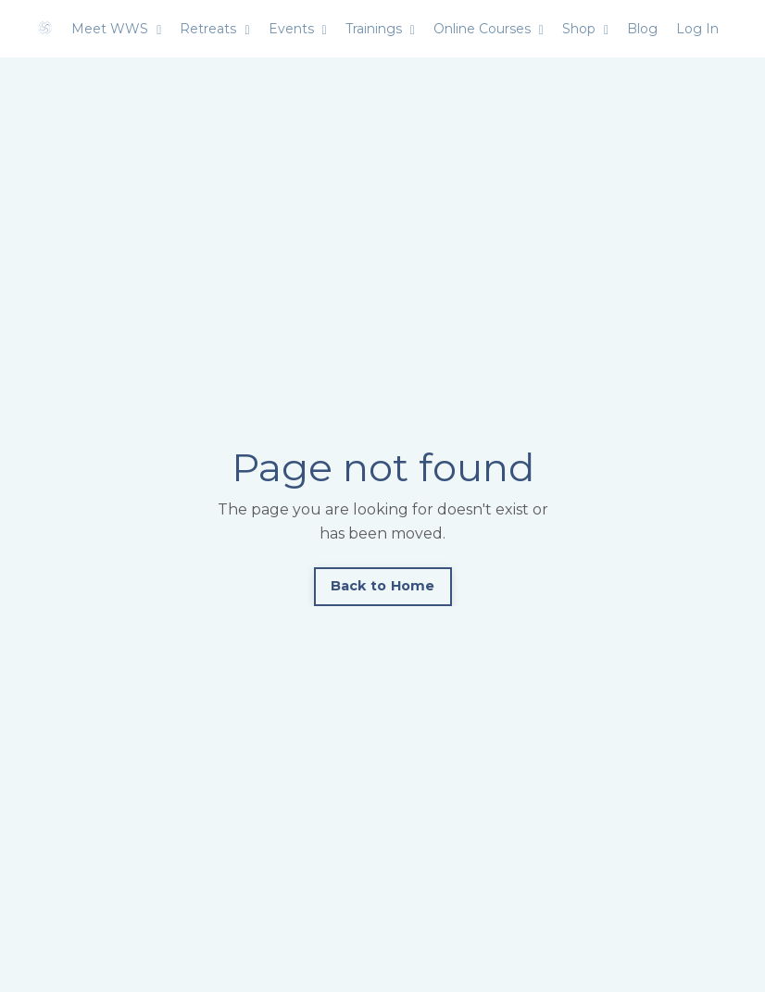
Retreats (214, 28)
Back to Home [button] (383, 585)
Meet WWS (116, 28)
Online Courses (488, 28)
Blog (642, 28)
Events (298, 28)
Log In (697, 28)
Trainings (380, 28)
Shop (585, 28)
